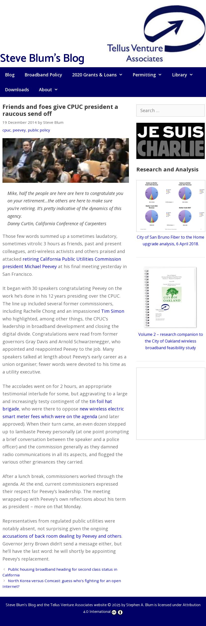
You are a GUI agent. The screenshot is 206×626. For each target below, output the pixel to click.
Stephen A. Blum (139, 605)
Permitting (150, 74)
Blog (10, 75)
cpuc (6, 129)
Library (185, 74)
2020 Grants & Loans (100, 74)
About (51, 89)
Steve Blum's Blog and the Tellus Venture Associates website (56, 605)
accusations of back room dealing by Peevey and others (61, 536)
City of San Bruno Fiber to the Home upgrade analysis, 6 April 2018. (170, 237)
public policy (39, 129)
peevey (19, 129)
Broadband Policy (43, 75)
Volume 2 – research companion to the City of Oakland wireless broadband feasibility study (170, 341)
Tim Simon (112, 311)
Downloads (17, 90)
